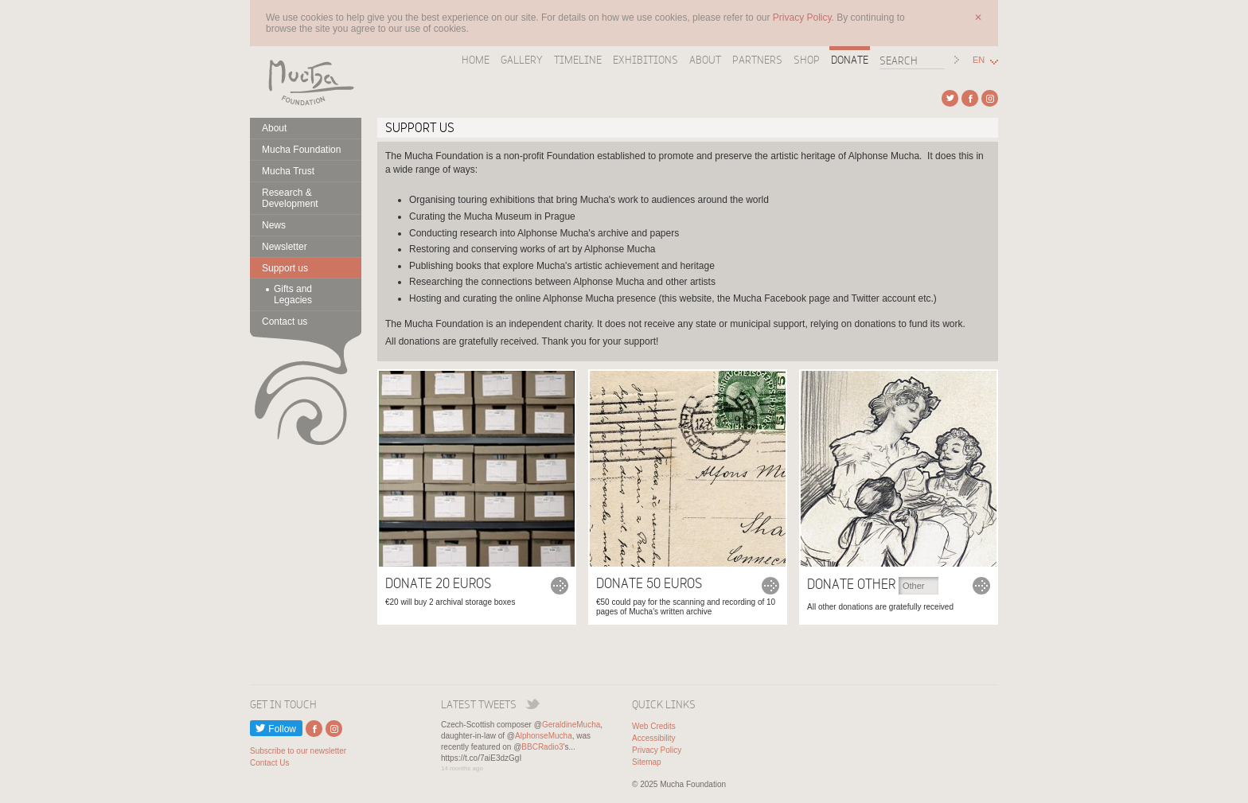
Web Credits (654, 726)
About (705, 59)
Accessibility (653, 738)
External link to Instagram (989, 98)
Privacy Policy (656, 750)
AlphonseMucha (543, 735)
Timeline (578, 59)
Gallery (522, 59)
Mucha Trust (288, 171)
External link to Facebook (969, 98)
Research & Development (290, 198)
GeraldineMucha (571, 724)
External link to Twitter (950, 98)
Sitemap (646, 762)
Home (475, 59)
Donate (849, 59)
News (274, 225)
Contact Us (269, 762)
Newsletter (284, 246)
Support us (285, 268)
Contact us (284, 321)
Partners (757, 59)
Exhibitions (645, 59)
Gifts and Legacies (293, 294)
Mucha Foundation (305, 82)
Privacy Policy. (805, 17)
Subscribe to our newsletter (298, 750)
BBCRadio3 (542, 747)
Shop (807, 59)
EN (979, 60)
